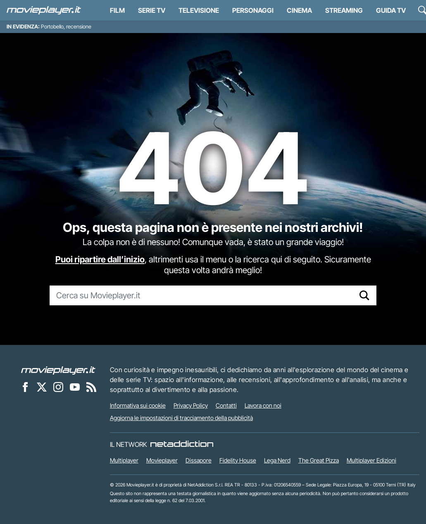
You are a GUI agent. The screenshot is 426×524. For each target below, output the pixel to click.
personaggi (253, 10)
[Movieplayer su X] (41, 386)
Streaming (344, 10)
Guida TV (391, 10)
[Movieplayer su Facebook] (25, 386)
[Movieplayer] (58, 370)
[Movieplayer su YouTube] (75, 386)
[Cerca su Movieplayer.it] (201, 295)
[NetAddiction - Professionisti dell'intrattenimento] (181, 444)
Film (117, 10)
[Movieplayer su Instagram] (58, 386)
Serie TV (151, 10)
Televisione (198, 10)
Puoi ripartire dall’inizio (100, 259)
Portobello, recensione (66, 27)
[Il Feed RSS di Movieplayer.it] (91, 386)
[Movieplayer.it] (44, 10)
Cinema (299, 10)
